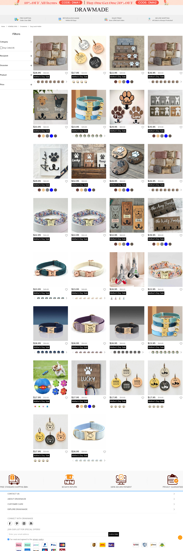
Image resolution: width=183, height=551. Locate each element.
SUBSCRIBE (113, 534)
